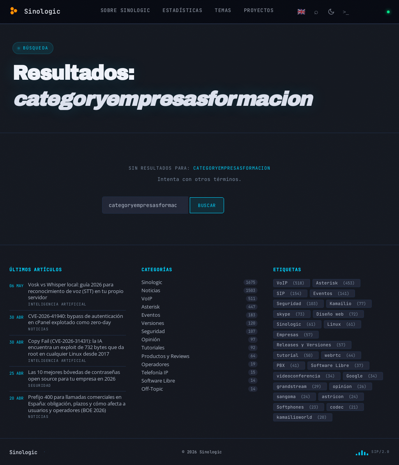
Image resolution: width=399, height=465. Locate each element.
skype (292, 314)
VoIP (199, 298)
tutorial (296, 355)
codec (345, 407)
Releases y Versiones (312, 345)
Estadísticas (182, 10)
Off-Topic (199, 389)
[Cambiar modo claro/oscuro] (331, 11)
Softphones (299, 407)
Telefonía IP (199, 372)
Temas (223, 10)
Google (363, 376)
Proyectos (259, 10)
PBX (289, 365)
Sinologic (199, 282)
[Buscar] (316, 11)
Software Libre (199, 380)
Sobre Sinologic (125, 10)
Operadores (199, 364)
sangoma (294, 396)
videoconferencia (307, 376)
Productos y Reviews (199, 356)
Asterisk (199, 307)
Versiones (199, 323)
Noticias (199, 290)
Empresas (296, 335)
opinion (351, 386)
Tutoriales (199, 347)
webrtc (341, 355)
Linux (342, 324)
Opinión (199, 339)
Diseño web (338, 314)
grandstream (300, 386)
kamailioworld (303, 417)
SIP (290, 293)
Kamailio (349, 303)
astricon (341, 396)
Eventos (199, 315)
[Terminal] (346, 11)
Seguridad (199, 331)
